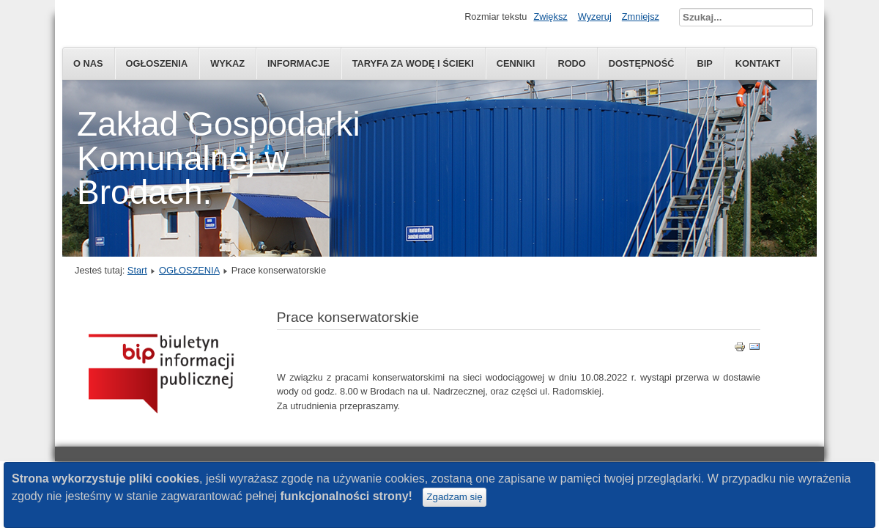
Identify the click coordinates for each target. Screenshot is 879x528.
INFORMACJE (298, 63)
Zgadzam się (454, 496)
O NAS (88, 63)
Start (137, 270)
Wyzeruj (595, 16)
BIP (704, 63)
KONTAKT (758, 63)
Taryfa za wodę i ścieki (413, 63)
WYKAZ (227, 63)
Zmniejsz (640, 16)
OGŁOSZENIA (157, 63)
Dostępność (642, 63)
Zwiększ (550, 16)
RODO (571, 63)
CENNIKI (516, 63)
